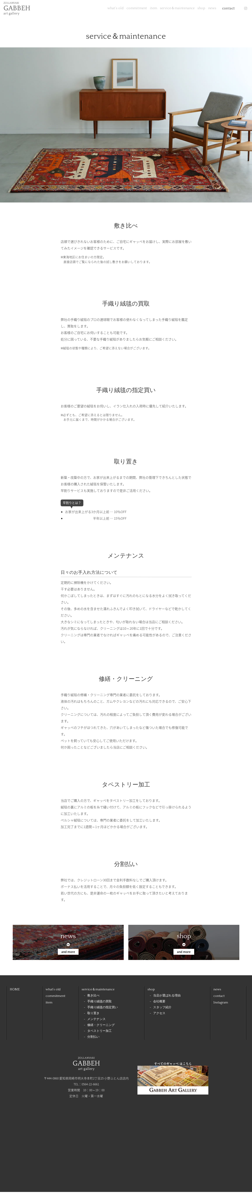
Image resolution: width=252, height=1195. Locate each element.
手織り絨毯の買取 (99, 1004)
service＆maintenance (155, 10)
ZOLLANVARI (20, 10)
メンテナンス (96, 1022)
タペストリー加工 (99, 1034)
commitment (100, 10)
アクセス (159, 1016)
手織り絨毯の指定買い (102, 1010)
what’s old (72, 10)
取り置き (93, 1016)
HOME (15, 992)
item (124, 10)
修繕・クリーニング (101, 1028)
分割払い (93, 1040)
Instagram (220, 1005)
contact (224, 10)
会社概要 (159, 1004)
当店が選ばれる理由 (167, 998)
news (204, 10)
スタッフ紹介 (162, 1010)
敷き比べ (93, 998)
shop (187, 10)
